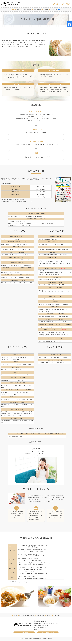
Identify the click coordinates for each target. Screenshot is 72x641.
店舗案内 (46, 9)
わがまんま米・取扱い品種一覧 (24, 9)
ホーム (15, 615)
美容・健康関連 (37, 9)
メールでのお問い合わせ (48, 632)
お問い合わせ (54, 9)
